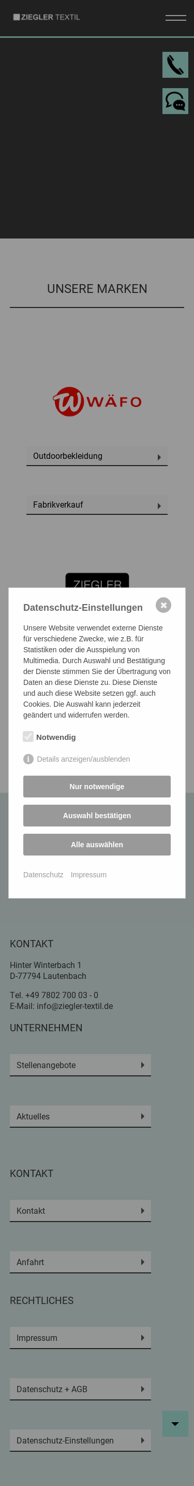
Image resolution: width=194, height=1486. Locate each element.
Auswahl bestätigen (97, 815)
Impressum (89, 875)
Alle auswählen (97, 844)
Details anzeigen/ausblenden (83, 759)
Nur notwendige (97, 786)
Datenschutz (43, 875)
